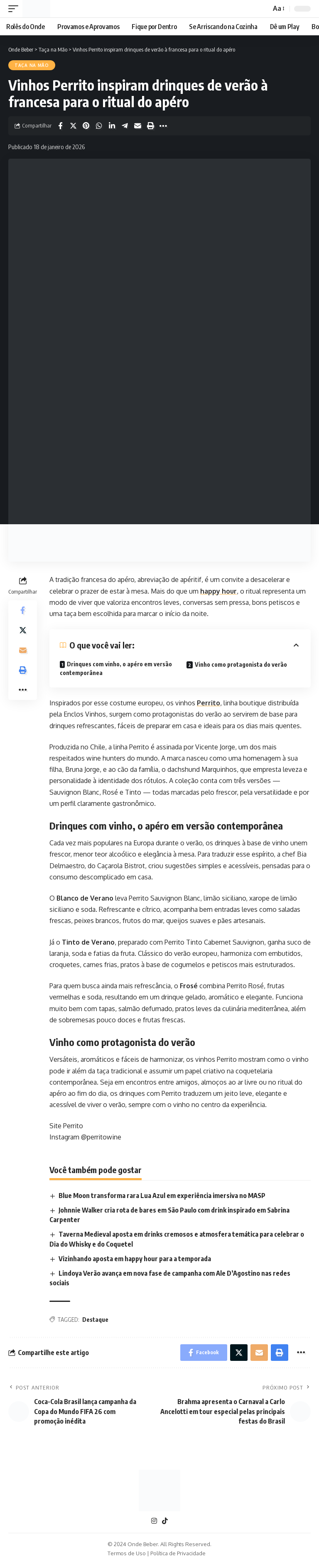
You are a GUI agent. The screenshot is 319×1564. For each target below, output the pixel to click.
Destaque (95, 1319)
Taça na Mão (32, 65)
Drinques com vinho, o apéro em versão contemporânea (116, 668)
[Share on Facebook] (60, 126)
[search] (262, 9)
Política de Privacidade (178, 1553)
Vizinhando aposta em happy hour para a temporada (135, 1259)
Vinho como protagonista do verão (241, 664)
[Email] (137, 126)
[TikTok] (165, 1521)
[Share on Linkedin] (112, 126)
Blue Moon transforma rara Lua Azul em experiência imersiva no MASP (162, 1195)
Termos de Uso (127, 1553)
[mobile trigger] (15, 8)
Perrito (208, 703)
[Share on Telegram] (124, 126)
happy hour (218, 591)
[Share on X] (73, 126)
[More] (163, 126)
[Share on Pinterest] (86, 126)
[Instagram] (154, 1521)
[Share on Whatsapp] (99, 126)
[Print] (150, 126)
